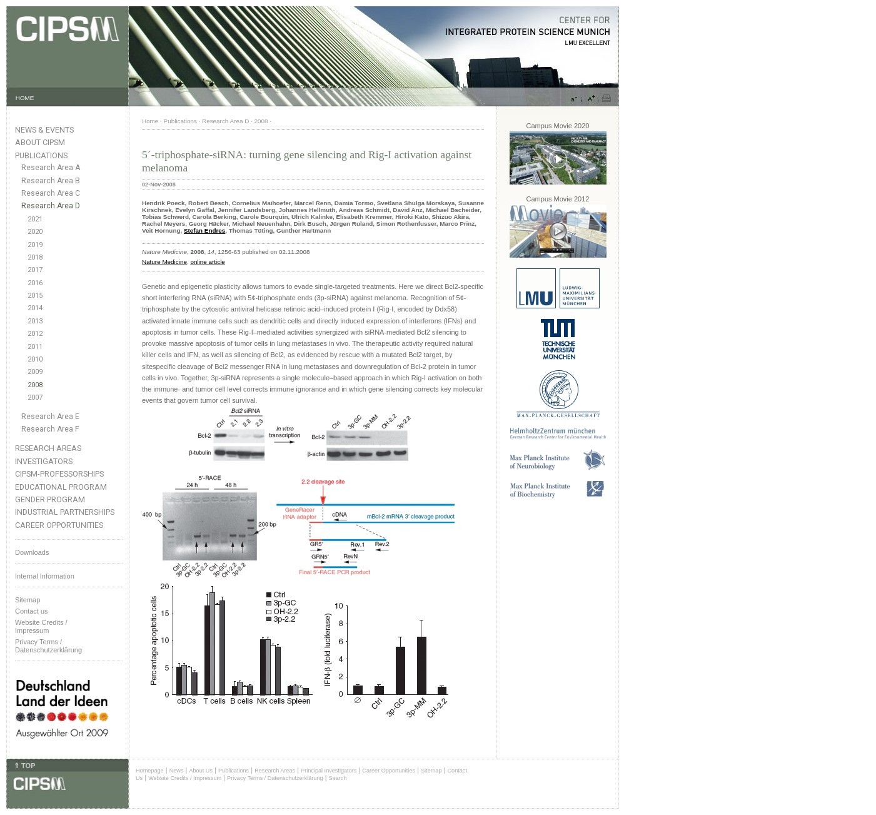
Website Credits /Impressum (41, 626)
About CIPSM (40, 142)
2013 (35, 321)
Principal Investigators (328, 770)
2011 (35, 347)
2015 (35, 295)
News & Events (44, 129)
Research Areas (48, 448)
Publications (41, 155)
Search (338, 778)
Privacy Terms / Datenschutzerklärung (48, 646)
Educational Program (61, 487)
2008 (35, 385)
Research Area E (50, 416)
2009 (35, 372)
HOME (25, 97)
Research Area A (50, 167)
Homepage (150, 770)
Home (150, 121)
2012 (35, 334)
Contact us (31, 611)
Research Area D (50, 205)
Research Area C (50, 193)
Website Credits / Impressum (184, 778)
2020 (35, 232)
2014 (35, 308)
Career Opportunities (59, 525)
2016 (35, 283)
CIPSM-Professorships (59, 473)
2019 (35, 245)
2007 (35, 397)
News (176, 770)
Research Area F (50, 429)
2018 (35, 257)
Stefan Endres (204, 230)
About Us (201, 770)
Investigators (44, 461)
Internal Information (44, 576)
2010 (35, 359)
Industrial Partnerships (64, 512)
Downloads (32, 552)
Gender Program (50, 499)
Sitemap (27, 600)
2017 (35, 270)
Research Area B (50, 180)
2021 (35, 219)
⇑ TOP (24, 765)
